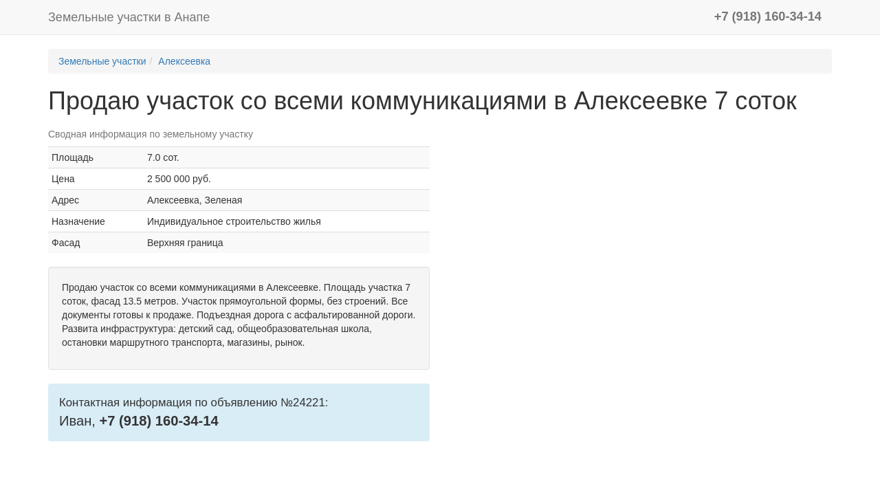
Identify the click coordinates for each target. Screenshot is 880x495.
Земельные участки (102, 61)
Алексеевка (184, 61)
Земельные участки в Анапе (129, 17)
